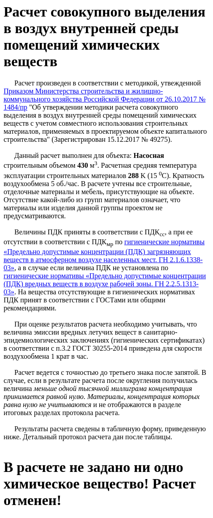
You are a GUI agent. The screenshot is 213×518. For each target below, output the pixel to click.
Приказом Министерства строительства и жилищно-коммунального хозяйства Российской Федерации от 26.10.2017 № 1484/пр (104, 99)
